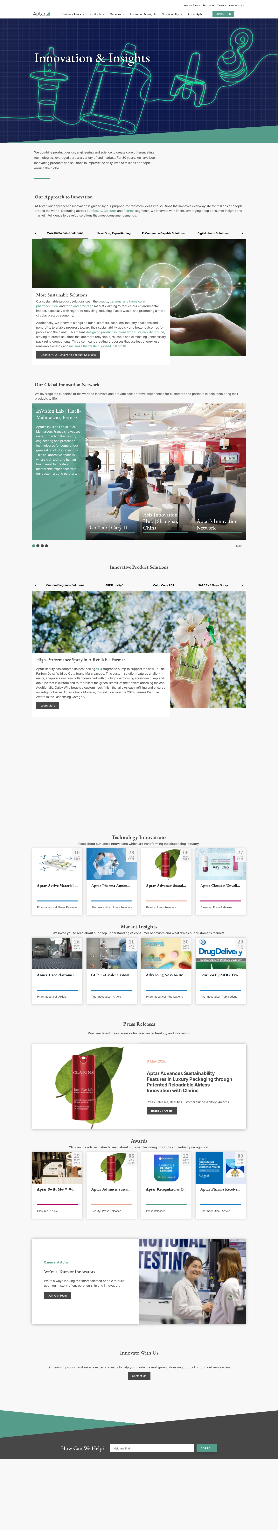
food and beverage (79, 306)
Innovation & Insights (143, 14)
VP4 (99, 669)
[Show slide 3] (42, 545)
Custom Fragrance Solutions (65, 585)
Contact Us (223, 13)
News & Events (192, 5)
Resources (208, 5)
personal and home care (127, 301)
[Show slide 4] (46, 545)
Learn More (47, 705)
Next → (241, 545)
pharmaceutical (47, 306)
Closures (110, 211)
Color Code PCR (163, 585)
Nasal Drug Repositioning (114, 233)
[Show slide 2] (37, 545)
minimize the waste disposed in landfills (97, 346)
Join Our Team (57, 1295)
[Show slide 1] (33, 545)
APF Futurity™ (114, 585)
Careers (221, 5)
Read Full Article (161, 1110)
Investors (234, 5)
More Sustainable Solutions (65, 233)
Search (207, 1448)
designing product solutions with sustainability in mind (125, 332)
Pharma (129, 211)
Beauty (97, 211)
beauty (103, 301)
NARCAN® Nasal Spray (213, 585)
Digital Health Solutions (213, 233)
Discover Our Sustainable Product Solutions (68, 354)
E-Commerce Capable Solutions (163, 233)
